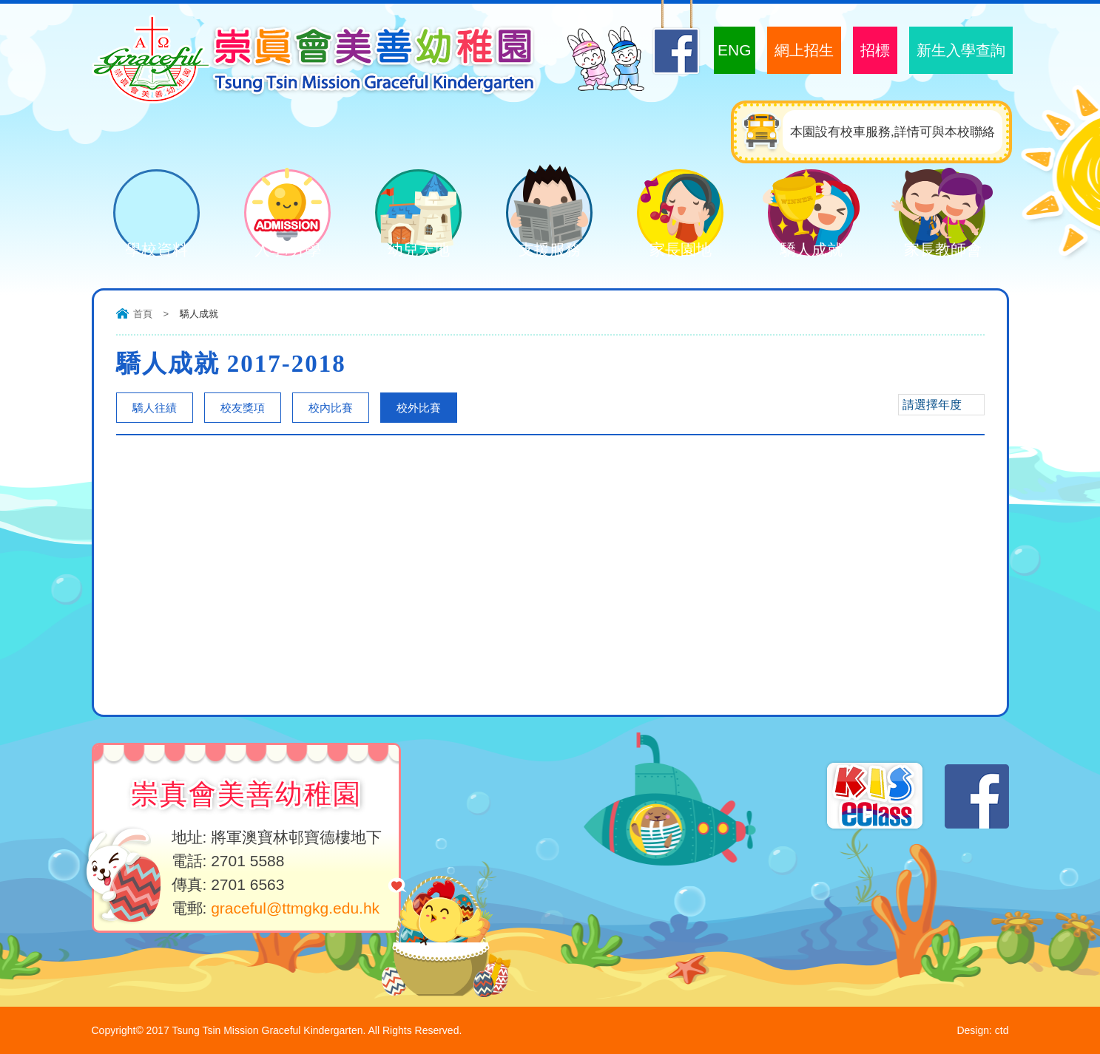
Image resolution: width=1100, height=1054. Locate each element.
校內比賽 (330, 407)
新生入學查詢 (961, 50)
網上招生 (804, 50)
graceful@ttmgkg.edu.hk (295, 908)
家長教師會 (931, 251)
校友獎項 (242, 407)
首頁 (142, 313)
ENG (735, 49)
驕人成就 (800, 251)
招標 (875, 50)
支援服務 (539, 251)
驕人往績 (154, 407)
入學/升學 (277, 251)
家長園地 (669, 251)
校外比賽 (419, 407)
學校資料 (146, 251)
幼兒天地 (408, 251)
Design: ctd (982, 1030)
